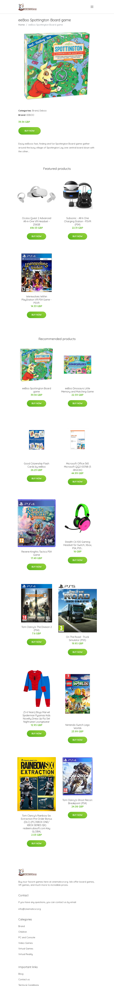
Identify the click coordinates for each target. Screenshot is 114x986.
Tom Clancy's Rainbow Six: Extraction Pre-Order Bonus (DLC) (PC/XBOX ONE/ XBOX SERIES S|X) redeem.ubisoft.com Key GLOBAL (36, 823)
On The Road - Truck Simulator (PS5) (77, 638)
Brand (35, 110)
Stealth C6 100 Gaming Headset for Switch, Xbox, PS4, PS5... (77, 545)
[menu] (92, 7)
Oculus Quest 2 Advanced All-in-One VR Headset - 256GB (36, 221)
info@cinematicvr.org (29, 909)
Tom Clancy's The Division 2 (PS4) (36, 628)
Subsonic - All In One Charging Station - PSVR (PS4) (77, 221)
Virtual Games (25, 948)
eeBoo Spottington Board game (36, 390)
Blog (20, 973)
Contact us (24, 979)
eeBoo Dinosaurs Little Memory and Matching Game (77, 390)
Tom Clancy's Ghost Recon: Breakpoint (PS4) (77, 802)
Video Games (25, 943)
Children (22, 931)
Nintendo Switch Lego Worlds (77, 726)
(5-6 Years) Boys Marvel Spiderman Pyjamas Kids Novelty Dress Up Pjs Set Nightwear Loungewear (36, 717)
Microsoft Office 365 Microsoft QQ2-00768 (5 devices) (77, 466)
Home (21, 24)
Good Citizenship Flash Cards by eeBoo (36, 465)
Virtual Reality (25, 954)
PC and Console (26, 937)
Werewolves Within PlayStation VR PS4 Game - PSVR (36, 299)
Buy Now (29, 130)
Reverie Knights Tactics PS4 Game (36, 553)
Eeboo (43, 110)
